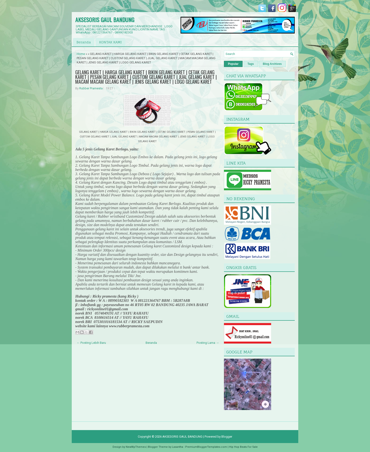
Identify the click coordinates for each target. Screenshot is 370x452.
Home (81, 54)
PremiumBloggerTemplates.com (206, 446)
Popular (233, 64)
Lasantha (177, 446)
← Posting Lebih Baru (91, 342)
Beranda (83, 42)
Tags (251, 64)
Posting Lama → (208, 342)
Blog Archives (272, 64)
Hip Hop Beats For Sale (243, 446)
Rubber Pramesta (91, 88)
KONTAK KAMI (110, 42)
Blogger (226, 436)
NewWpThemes (136, 446)
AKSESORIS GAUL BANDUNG (104, 19)
